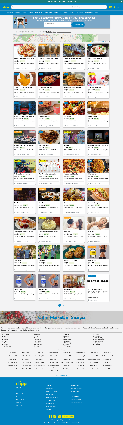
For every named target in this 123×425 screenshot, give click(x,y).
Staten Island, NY (107, 356)
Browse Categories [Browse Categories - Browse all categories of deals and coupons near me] (76, 388)
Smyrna (66, 344)
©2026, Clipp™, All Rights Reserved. (60, 420)
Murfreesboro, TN (80, 356)
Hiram (4, 341)
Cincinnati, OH (26, 365)
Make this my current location (64, 32)
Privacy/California (21, 400)
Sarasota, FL (94, 365)
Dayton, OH (39, 359)
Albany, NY (12, 352)
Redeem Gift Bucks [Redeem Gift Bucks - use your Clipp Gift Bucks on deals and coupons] (51, 391)
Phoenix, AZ (80, 369)
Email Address (49, 23)
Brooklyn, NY (26, 352)
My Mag (48, 409)
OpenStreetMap (100, 41)
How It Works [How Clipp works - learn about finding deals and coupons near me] (75, 391)
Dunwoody (36, 339)
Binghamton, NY (13, 362)
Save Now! (78, 24)
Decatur (66, 338)
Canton (66, 336)
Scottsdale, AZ (94, 369)
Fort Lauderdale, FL (40, 365)
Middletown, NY (80, 352)
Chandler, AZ (26, 356)
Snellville (96, 344)
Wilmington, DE (107, 365)
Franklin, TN (39, 369)
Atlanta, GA (12, 359)
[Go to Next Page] (67, 305)
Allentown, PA (12, 356)
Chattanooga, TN (26, 362)
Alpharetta (36, 334)
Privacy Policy (20, 394)
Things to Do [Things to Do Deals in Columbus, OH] (48, 12)
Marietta (5, 343)
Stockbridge (6, 346)
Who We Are (20, 388)
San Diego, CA (94, 362)
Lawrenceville (98, 341)
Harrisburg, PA (53, 362)
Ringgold (96, 343)
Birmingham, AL (13, 365)
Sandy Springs (37, 344)
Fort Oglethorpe (98, 339)
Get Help (49, 400)
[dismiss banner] (108, 16)
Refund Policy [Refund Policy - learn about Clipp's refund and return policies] (50, 394)
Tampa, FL (107, 362)
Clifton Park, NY (26, 369)
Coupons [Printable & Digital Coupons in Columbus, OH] (30, 12)
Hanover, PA (53, 359)
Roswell (5, 344)
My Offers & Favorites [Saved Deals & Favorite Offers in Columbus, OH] (13, 12)
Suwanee (35, 346)
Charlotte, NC (26, 359)
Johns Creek (36, 341)
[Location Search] (89, 7)
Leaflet (92, 41)
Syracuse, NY (107, 359)
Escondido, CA (39, 362)
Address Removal (21, 406)
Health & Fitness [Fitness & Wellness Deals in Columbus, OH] (69, 12)
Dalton (35, 338)
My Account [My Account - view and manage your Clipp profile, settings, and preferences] (49, 388)
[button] (121, 2)
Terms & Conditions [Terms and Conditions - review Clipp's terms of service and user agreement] (52, 397)
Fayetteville (67, 339)
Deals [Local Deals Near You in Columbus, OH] (24, 12)
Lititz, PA (67, 359)
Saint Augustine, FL (94, 359)
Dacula (5, 338)
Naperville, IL (80, 359)
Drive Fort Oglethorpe (100, 338)
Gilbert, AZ (53, 356)
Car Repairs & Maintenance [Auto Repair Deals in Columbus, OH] (84, 12)
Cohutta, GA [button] (51, 32)
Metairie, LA (67, 369)
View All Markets (61, 375)
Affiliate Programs (76, 402)
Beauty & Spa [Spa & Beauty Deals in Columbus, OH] (58, 12)
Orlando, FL (80, 365)
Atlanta (66, 334)
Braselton (5, 336)
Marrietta (36, 343)
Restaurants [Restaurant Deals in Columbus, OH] (38, 12)
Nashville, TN (80, 362)
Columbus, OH (39, 356)
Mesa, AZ (67, 365)
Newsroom (19, 391)
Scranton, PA (107, 352)
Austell (96, 334)
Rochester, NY (94, 356)
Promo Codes (50, 403)
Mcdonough (67, 343)
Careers (18, 397)
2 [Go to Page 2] (63, 305)
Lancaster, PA (67, 356)
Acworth (5, 334)
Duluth (5, 339)
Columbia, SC (40, 352)
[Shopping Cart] (118, 7)
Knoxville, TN (67, 352)
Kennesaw (66, 341)
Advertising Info (76, 399)
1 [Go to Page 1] (59, 305)
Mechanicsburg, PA (67, 362)
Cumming (96, 336)
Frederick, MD (53, 352)
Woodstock (67, 346)
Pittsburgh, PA (94, 352)
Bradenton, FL (13, 369)
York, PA (107, 369)
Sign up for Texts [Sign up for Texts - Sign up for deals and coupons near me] (51, 406)
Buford (35, 336)
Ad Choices (19, 403)
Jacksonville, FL (53, 370)
